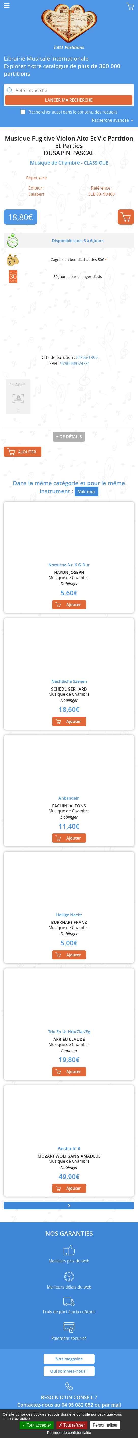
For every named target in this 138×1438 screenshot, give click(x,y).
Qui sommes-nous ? (69, 1371)
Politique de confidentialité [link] (69, 1432)
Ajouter (125, 217)
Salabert (36, 194)
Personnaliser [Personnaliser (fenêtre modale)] (105, 1425)
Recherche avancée (110, 120)
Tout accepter (36, 1425)
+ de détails (69, 437)
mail (116, 1405)
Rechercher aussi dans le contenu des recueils (73, 112)
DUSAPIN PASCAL (69, 153)
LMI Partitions (69, 47)
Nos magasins (69, 1359)
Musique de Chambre (55, 162)
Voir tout (86, 491)
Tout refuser (72, 1425)
